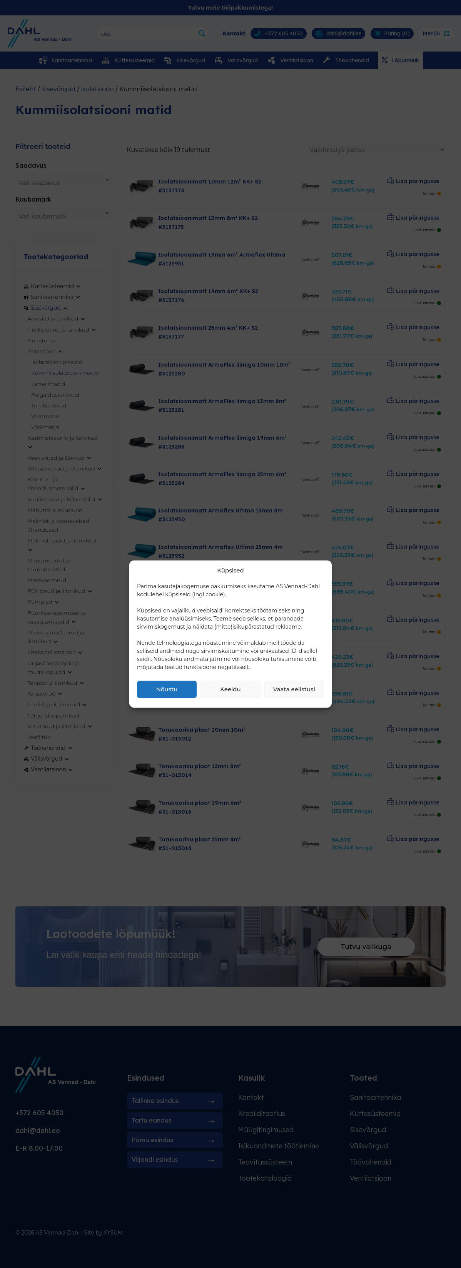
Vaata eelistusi (294, 689)
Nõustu (167, 689)
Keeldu (230, 689)
